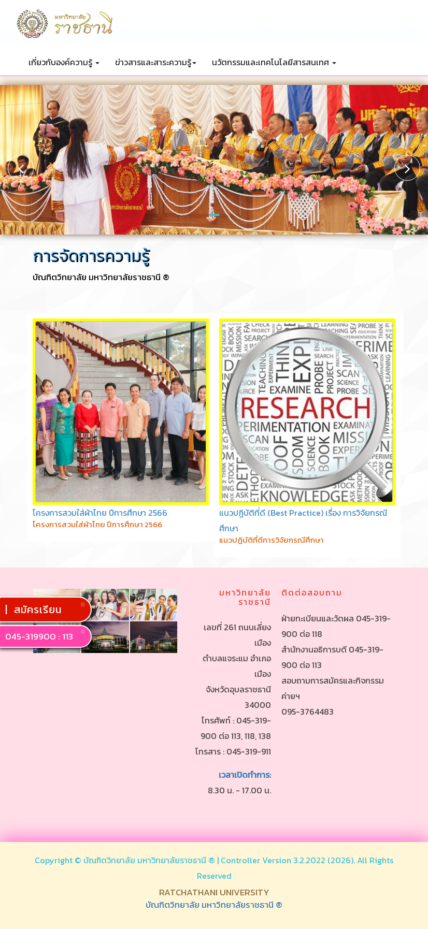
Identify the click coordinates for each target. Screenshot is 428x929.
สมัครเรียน (39, 609)
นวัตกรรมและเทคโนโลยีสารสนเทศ (274, 62)
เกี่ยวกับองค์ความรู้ (63, 62)
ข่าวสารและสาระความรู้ (155, 62)
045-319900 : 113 (39, 636)
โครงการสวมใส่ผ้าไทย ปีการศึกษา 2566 (100, 512)
